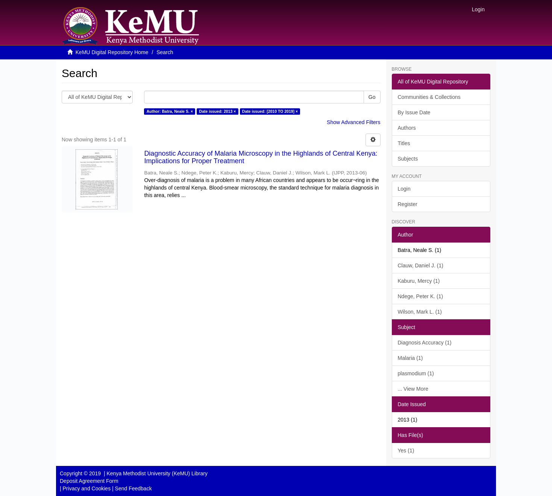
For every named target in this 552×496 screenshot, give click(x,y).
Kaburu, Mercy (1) (419, 281)
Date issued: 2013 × (217, 111)
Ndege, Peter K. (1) (420, 296)
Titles (404, 143)
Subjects (408, 159)
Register (407, 204)
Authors (407, 128)
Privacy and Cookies (87, 488)
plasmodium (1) (416, 373)
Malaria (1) (410, 358)
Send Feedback (133, 488)
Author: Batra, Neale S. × (170, 111)
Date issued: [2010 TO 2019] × (270, 111)
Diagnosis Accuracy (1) (425, 343)
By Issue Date (414, 112)
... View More (413, 389)
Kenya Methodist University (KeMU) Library (156, 473)
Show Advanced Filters (353, 122)
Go (372, 97)
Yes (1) (406, 450)
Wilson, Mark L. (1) (420, 312)
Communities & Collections (429, 97)
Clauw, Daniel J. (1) (420, 265)
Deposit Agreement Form (89, 481)
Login (404, 189)
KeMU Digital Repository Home (112, 52)
